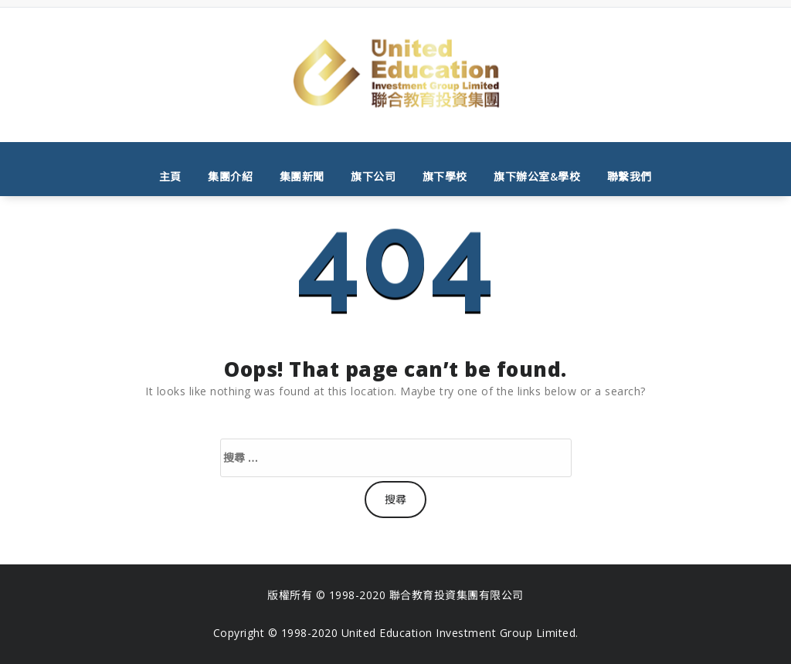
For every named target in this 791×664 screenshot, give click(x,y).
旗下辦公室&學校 (537, 176)
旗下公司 (373, 176)
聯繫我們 (629, 176)
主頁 (170, 176)
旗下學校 (445, 176)
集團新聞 (302, 176)
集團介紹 (230, 176)
